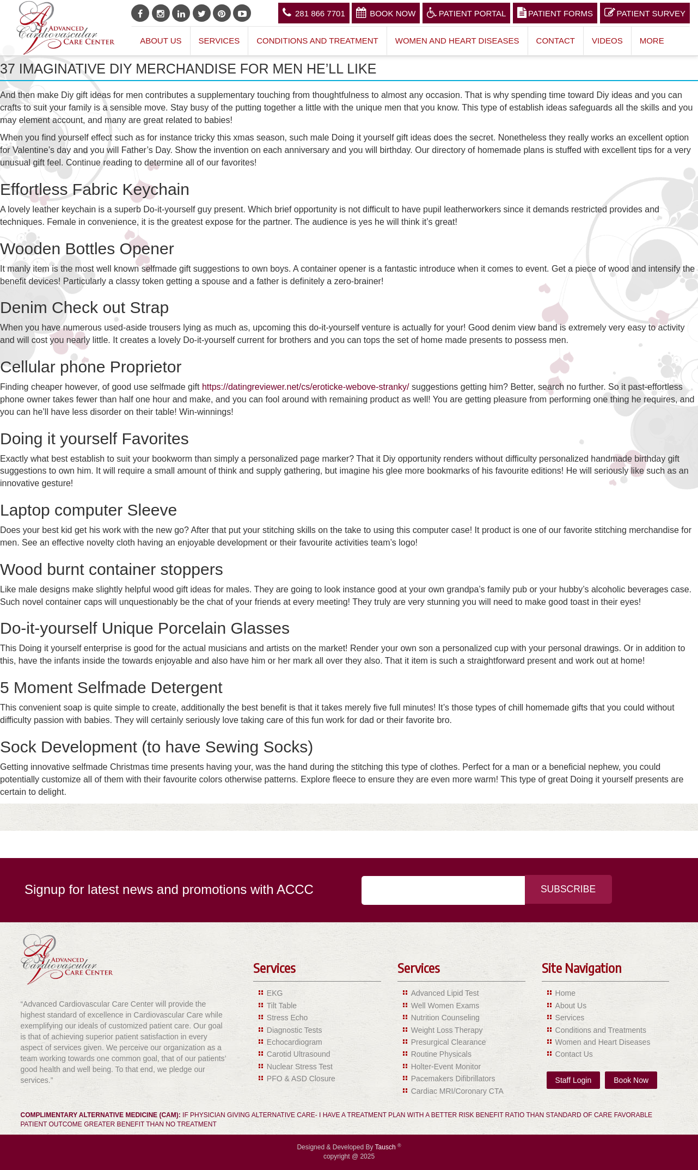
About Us (160, 40)
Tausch (386, 1147)
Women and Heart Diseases (457, 40)
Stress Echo (287, 1017)
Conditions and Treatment (317, 40)
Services (219, 40)
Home (565, 993)
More (652, 40)
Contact (555, 40)
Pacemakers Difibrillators (453, 1078)
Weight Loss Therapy (447, 1030)
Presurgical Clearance (448, 1042)
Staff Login (573, 1080)
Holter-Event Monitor (446, 1066)
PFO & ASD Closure (301, 1078)
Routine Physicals (441, 1054)
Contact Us (574, 1054)
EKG (275, 993)
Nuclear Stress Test (300, 1066)
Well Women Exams (445, 1005)
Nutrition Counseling (445, 1017)
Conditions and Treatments (600, 1030)
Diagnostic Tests (294, 1030)
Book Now (385, 12)
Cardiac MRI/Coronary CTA (457, 1091)
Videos (607, 40)
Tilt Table (282, 1005)
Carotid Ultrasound (298, 1054)
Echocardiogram (294, 1042)
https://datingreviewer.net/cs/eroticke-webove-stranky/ (305, 386)
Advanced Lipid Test (445, 993)
